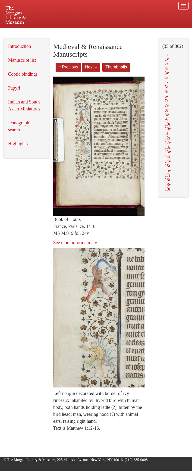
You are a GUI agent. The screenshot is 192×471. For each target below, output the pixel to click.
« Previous (68, 67)
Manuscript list (22, 60)
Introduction (19, 46)
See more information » (75, 242)
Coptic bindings (23, 74)
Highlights (18, 143)
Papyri (14, 87)
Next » (91, 67)
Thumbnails (116, 67)
